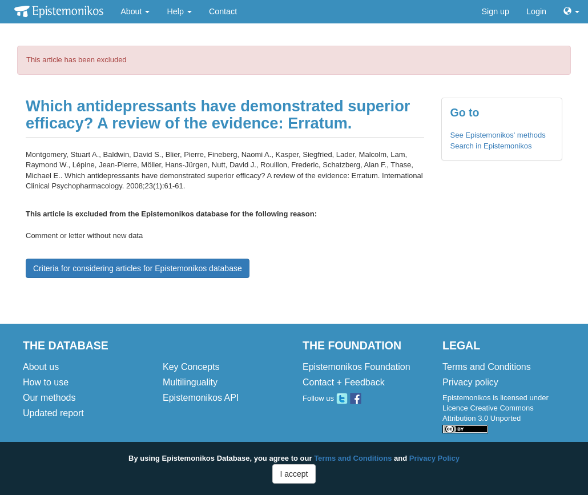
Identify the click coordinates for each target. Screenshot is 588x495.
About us (41, 367)
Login (536, 11)
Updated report (53, 413)
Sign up (496, 11)
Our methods (49, 398)
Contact (223, 11)
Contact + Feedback (344, 382)
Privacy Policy (434, 458)
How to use (46, 382)
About (135, 11)
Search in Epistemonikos (491, 146)
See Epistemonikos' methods (498, 135)
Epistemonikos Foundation (356, 367)
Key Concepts (191, 367)
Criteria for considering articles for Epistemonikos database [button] (137, 268)
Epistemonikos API (201, 398)
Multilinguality (190, 382)
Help (179, 11)
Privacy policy (470, 382)
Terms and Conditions (486, 367)
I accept (294, 473)
